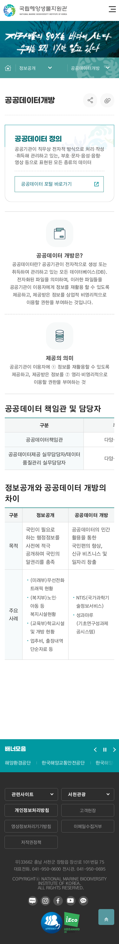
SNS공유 (90, 100)
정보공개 (27, 68)
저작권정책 (31, 842)
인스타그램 (45, 901)
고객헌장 (88, 810)
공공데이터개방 (85, 68)
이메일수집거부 (88, 826)
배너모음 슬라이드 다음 (114, 749)
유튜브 (71, 901)
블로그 (32, 901)
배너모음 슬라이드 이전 (95, 749)
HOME (8, 67)
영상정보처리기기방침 (31, 826)
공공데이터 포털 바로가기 (60, 183)
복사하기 (107, 100)
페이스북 (58, 901)
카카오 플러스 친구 (83, 901)
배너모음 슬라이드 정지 (104, 749)
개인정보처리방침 (32, 810)
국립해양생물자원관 (35, 10)
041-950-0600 (46, 869)
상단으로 (106, 917)
